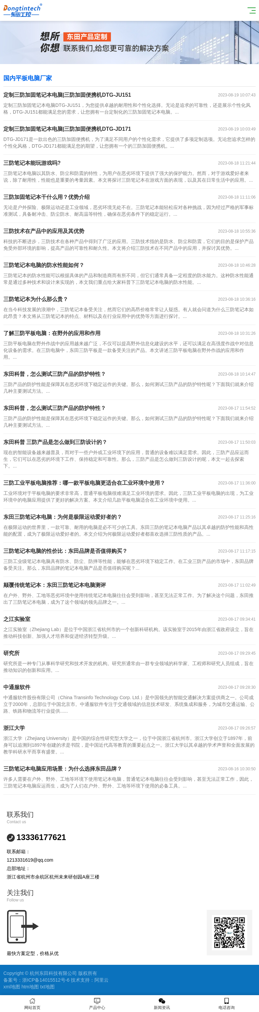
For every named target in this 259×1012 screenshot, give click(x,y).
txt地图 (47, 986)
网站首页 (32, 1004)
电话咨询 (226, 1004)
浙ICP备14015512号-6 (45, 980)
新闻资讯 (162, 1004)
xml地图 (11, 986)
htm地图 (30, 986)
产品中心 (97, 1004)
